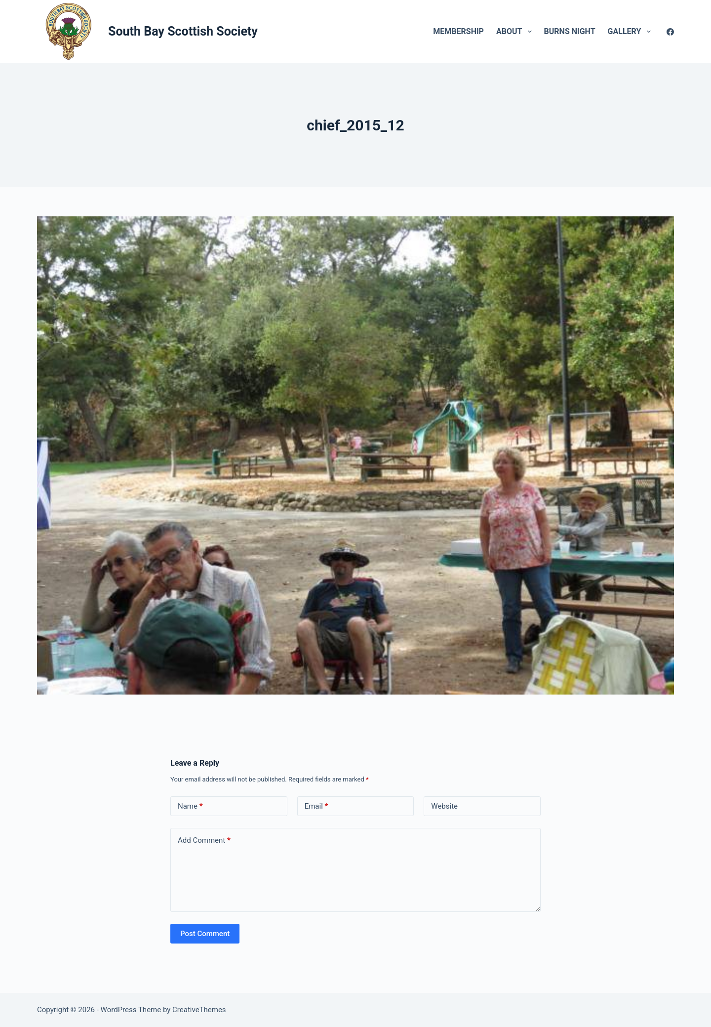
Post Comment (205, 933)
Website (444, 806)
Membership (458, 31)
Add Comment (204, 840)
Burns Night (569, 31)
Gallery (631, 32)
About (516, 32)
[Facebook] (670, 32)
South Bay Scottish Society (183, 31)
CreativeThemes (199, 1009)
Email (316, 806)
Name (190, 806)
